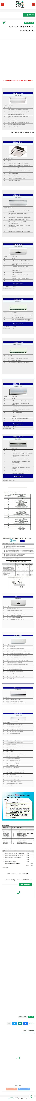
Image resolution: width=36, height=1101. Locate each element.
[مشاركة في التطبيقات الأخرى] (9, 1023)
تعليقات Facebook (24, 1089)
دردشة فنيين (11, 1098)
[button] (25, 1023)
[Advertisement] (18, 60)
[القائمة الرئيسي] (33, 4)
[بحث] (2, 4)
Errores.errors (29, 22)
